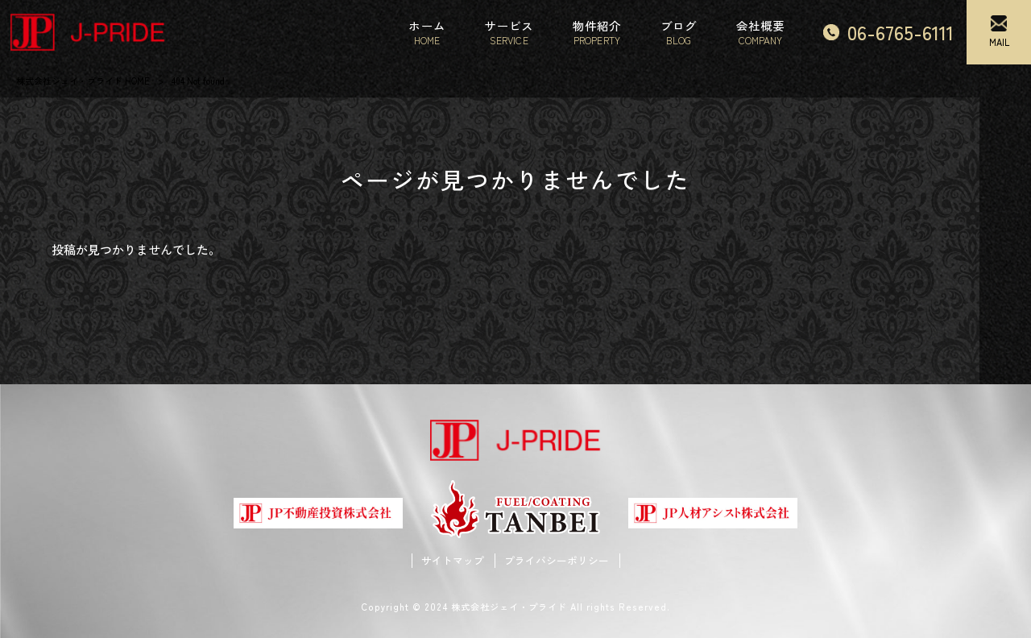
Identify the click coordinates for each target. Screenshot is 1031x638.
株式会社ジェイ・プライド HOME (83, 80)
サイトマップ (452, 560)
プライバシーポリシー (556, 560)
